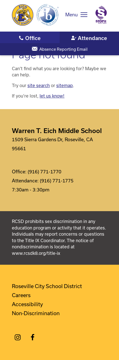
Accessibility (27, 304)
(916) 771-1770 (30, 38)
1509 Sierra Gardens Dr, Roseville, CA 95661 (52, 144)
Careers (21, 295)
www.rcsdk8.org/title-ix (36, 253)
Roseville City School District (47, 286)
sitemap (64, 85)
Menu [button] (71, 14)
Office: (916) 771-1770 (36, 171)
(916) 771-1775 (89, 38)
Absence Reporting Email (63, 49)
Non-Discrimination (36, 313)
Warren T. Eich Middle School (57, 130)
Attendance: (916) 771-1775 (42, 180)
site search (38, 85)
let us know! (52, 95)
